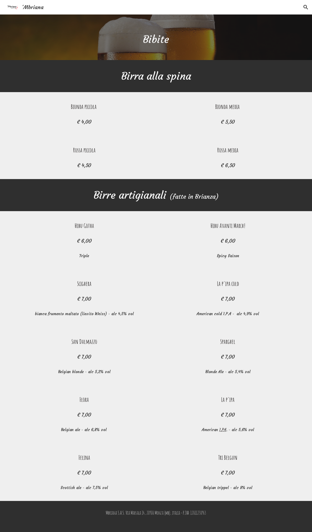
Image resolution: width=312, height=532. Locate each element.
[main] (156, 37)
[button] (306, 7)
